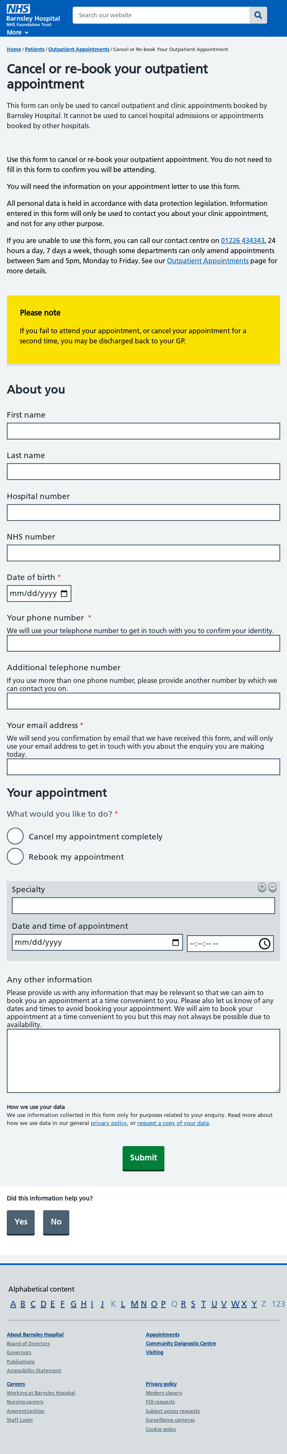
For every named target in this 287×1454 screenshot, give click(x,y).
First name (26, 415)
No (56, 1222)
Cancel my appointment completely (96, 837)
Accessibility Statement (34, 1370)
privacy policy (109, 1122)
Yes (20, 1222)
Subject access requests (173, 1411)
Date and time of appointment (70, 926)
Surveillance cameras (170, 1419)
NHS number (31, 537)
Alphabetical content (41, 1289)
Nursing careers (25, 1401)
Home (14, 49)
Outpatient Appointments (78, 49)
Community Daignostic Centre (181, 1343)
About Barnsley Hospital (35, 1334)
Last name (26, 455)
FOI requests (160, 1401)
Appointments (163, 1334)
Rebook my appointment (76, 857)
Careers (16, 1384)
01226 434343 (243, 240)
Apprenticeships (25, 1411)
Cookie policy (161, 1429)
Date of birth (31, 577)
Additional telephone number (63, 667)
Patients (34, 49)
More (14, 32)
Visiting (154, 1352)
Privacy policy (161, 1384)
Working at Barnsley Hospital (41, 1392)
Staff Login (20, 1419)
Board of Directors (28, 1343)
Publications (21, 1361)
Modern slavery (164, 1392)
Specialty (28, 889)
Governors (19, 1352)
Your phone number (46, 618)
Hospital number (38, 496)
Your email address (42, 725)
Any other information (49, 980)
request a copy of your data (173, 1122)
